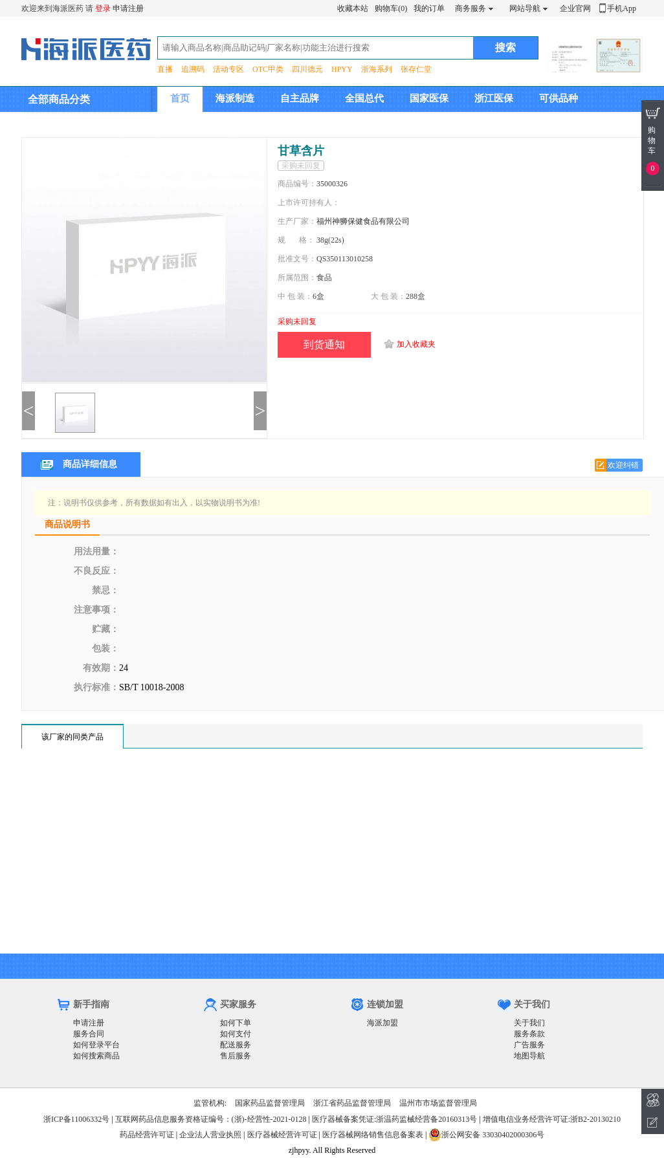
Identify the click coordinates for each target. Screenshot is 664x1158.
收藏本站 (352, 8)
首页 (180, 98)
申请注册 (128, 8)
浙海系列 (376, 69)
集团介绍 (189, 123)
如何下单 (235, 1022)
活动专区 (228, 69)
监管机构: (210, 1103)
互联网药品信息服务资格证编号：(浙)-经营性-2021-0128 (211, 1119)
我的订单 (429, 8)
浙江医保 (493, 98)
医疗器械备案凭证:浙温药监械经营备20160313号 (394, 1119)
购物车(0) (391, 8)
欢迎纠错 (623, 465)
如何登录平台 (96, 1044)
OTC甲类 (267, 69)
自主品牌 (299, 98)
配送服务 (235, 1044)
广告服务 (529, 1044)
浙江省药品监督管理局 (352, 1103)
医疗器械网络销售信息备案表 (372, 1134)
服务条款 (529, 1033)
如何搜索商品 (96, 1055)
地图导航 (529, 1055)
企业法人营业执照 (210, 1134)
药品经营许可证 (147, 1134)
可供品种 (558, 98)
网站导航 (524, 8)
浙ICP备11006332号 (77, 1119)
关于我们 (529, 1022)
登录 (103, 8)
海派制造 (235, 98)
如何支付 (235, 1033)
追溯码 (193, 69)
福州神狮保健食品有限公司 (363, 221)
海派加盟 (382, 1022)
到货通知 (324, 344)
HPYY (342, 69)
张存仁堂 (416, 69)
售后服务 (235, 1055)
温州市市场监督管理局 (438, 1103)
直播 (165, 69)
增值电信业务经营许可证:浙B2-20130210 (552, 1119)
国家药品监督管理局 (270, 1103)
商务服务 (470, 8)
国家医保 (429, 98)
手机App (621, 8)
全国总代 (364, 98)
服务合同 (88, 1033)
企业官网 (575, 8)
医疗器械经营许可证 (282, 1134)
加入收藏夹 (416, 344)
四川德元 (307, 69)
